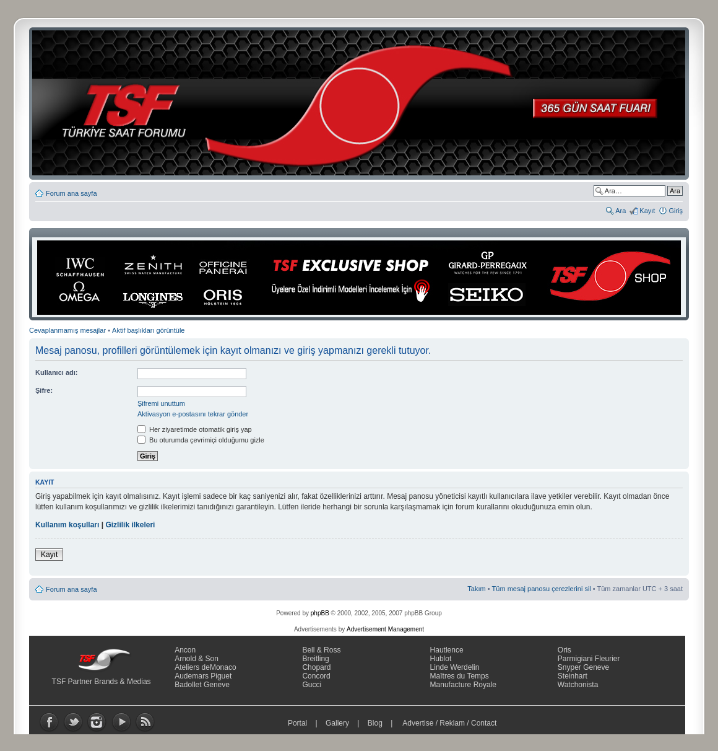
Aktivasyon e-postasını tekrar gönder (192, 414)
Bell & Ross (321, 650)
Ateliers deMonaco (205, 667)
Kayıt (647, 210)
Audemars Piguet (203, 676)
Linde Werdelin (455, 667)
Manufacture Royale (463, 684)
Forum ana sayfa (71, 193)
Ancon (185, 650)
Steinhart (572, 676)
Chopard (316, 667)
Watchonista (578, 684)
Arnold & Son (196, 658)
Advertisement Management (385, 629)
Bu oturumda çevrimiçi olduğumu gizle (200, 440)
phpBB (320, 613)
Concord (316, 676)
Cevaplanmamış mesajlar (67, 330)
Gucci (311, 684)
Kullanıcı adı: (56, 372)
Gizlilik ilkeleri (130, 524)
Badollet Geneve (202, 684)
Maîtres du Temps (459, 676)
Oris (564, 650)
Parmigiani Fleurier (589, 658)
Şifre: (44, 390)
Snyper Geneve (583, 667)
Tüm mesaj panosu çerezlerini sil (541, 588)
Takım (476, 588)
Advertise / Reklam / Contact (450, 723)
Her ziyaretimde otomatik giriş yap (194, 429)
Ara (620, 210)
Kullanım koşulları (67, 524)
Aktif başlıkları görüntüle (148, 330)
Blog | (382, 723)
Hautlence (447, 650)
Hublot (441, 658)
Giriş (675, 210)
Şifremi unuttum (161, 403)
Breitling (315, 658)
